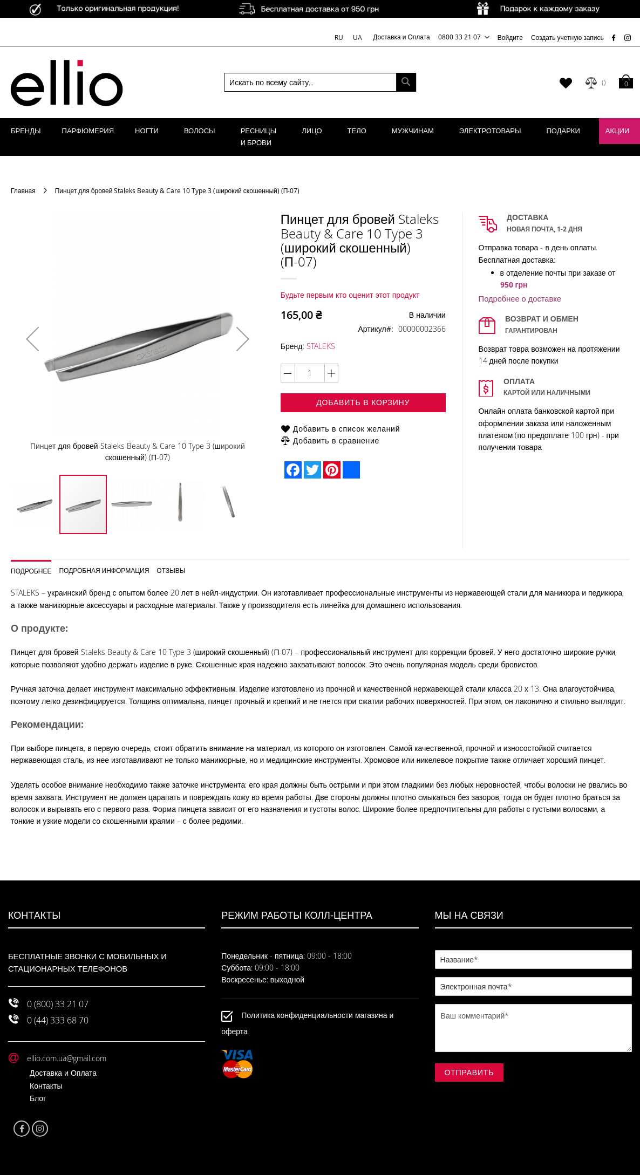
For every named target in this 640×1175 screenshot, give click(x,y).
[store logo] (66, 82)
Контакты (46, 1086)
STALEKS (321, 346)
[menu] (320, 137)
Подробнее (31, 570)
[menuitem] (25, 131)
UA (357, 37)
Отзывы (170, 570)
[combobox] (320, 82)
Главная (23, 190)
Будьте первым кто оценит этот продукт (350, 295)
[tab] (35, 567)
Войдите (510, 37)
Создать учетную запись (567, 37)
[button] (32, 339)
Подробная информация (104, 570)
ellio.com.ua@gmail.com (66, 1058)
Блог (38, 1098)
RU (340, 37)
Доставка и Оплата (401, 36)
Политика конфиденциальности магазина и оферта (307, 1023)
